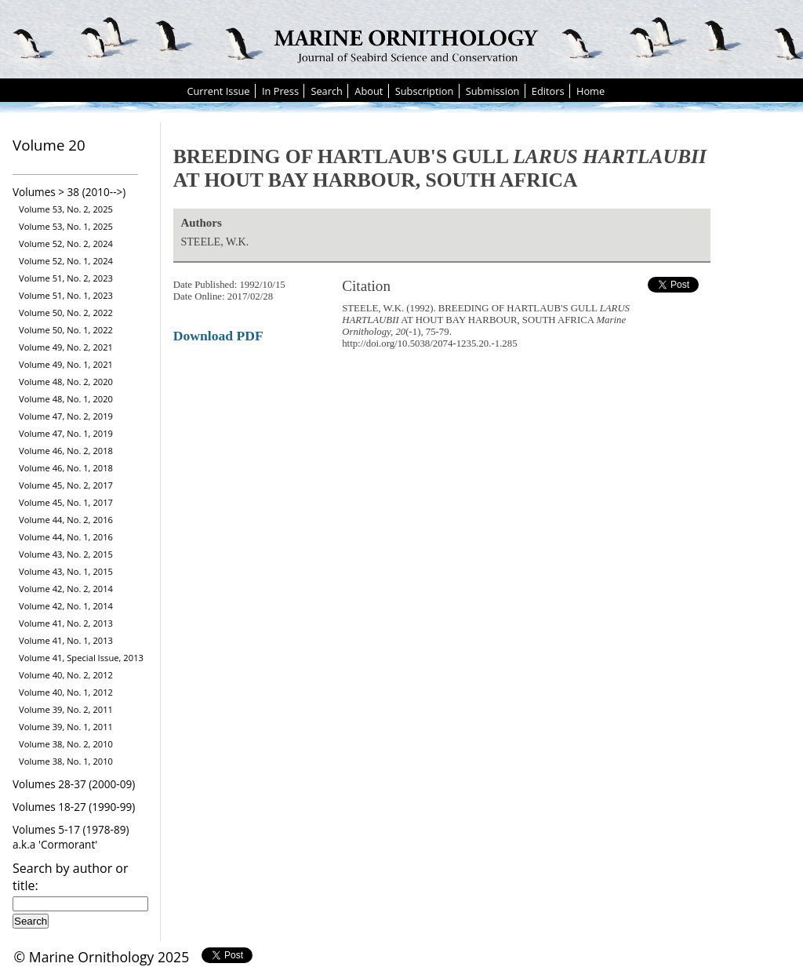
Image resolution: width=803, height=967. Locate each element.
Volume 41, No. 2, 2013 (66, 623)
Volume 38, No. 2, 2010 (66, 744)
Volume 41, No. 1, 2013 (66, 640)
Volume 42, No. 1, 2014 (66, 606)
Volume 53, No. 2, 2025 (66, 209)
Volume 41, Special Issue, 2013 (81, 657)
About (368, 91)
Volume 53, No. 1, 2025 (66, 226)
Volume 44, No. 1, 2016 (66, 537)
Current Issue (218, 91)
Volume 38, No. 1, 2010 (66, 761)
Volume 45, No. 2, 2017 (66, 485)
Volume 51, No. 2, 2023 (66, 278)
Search (327, 91)
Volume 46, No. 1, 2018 (66, 468)
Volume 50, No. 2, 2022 (66, 312)
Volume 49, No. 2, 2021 (66, 347)
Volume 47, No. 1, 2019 (66, 433)
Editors (548, 91)
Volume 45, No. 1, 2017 (66, 502)
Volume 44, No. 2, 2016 (66, 519)
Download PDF (218, 336)
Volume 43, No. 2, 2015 (66, 554)
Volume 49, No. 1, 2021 (66, 364)
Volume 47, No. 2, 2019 (66, 416)
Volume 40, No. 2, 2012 (66, 675)
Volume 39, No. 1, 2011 (66, 727)
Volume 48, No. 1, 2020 (66, 399)
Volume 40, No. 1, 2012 (66, 692)
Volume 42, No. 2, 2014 (66, 588)
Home (590, 91)
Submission (493, 91)
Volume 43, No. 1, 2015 (66, 571)
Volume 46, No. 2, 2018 (66, 450)
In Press (280, 91)
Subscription (424, 91)
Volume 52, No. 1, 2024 (66, 261)
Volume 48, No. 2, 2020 (66, 381)
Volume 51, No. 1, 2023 (66, 295)
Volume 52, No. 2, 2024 (66, 243)
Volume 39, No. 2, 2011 (66, 709)
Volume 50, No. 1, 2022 (66, 330)
